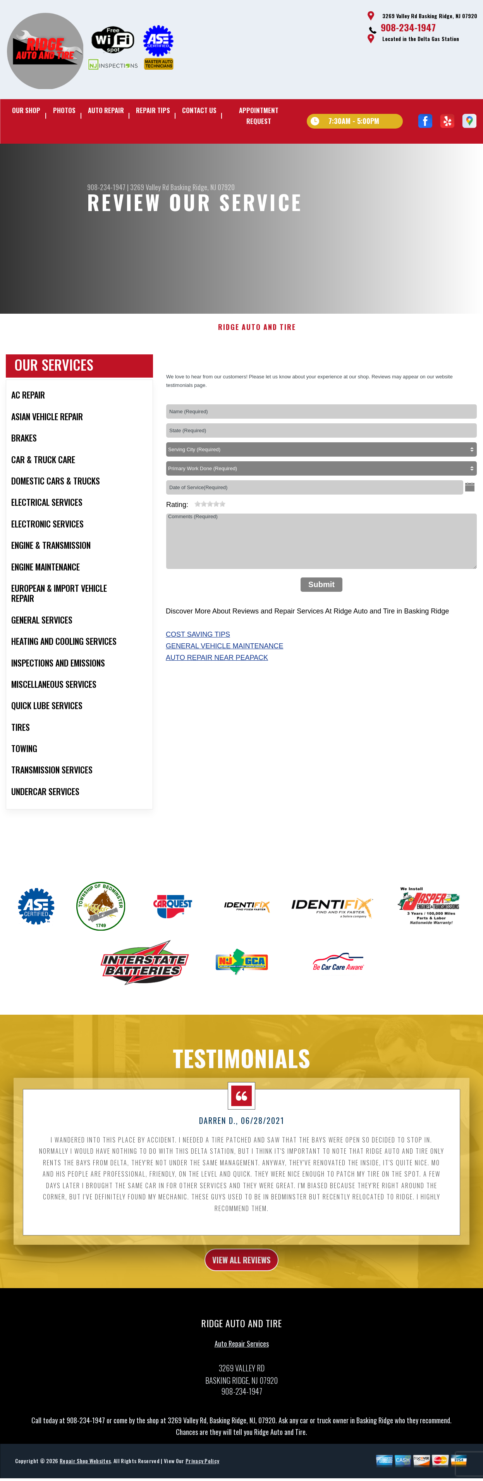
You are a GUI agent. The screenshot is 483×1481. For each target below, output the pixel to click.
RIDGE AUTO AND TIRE (257, 333)
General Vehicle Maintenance (224, 652)
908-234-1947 (408, 27)
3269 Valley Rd (149, 187)
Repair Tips (153, 110)
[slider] (209, 510)
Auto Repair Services (242, 1352)
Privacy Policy (202, 1470)
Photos (64, 110)
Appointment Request (258, 115)
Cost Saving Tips (198, 640)
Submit (321, 590)
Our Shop (26, 110)
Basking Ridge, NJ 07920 (202, 187)
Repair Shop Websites (85, 1470)
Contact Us (199, 110)
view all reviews (241, 1267)
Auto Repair (106, 110)
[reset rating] (191, 508)
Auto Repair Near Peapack (217, 664)
